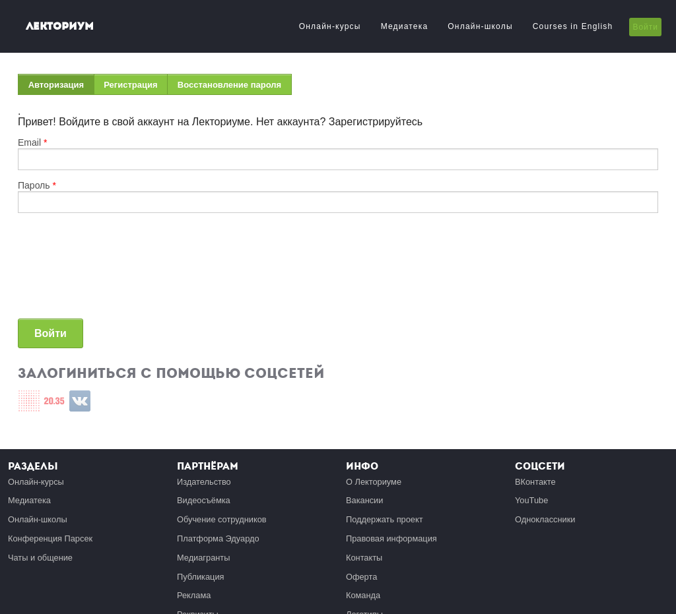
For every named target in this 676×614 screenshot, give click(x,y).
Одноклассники (545, 519)
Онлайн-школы (480, 26)
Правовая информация (391, 538)
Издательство (204, 482)
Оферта (361, 577)
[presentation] (72, 271)
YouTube (531, 500)
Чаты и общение (40, 558)
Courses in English (573, 26)
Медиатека (404, 26)
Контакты (364, 558)
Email (32, 142)
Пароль (37, 185)
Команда (363, 595)
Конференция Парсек (50, 538)
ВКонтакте (535, 482)
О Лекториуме (373, 482)
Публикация (200, 577)
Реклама (194, 595)
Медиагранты (203, 558)
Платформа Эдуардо (218, 538)
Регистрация (130, 85)
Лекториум (60, 26)
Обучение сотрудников (222, 519)
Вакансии (364, 500)
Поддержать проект (384, 519)
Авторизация (61, 87)
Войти (645, 27)
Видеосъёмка (203, 500)
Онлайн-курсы (330, 26)
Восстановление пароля (229, 85)
